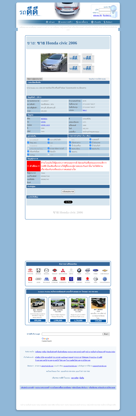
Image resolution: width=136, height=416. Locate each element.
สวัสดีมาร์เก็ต (39, 357)
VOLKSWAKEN (105, 282)
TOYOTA (30, 274)
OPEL (95, 282)
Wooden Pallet (110, 352)
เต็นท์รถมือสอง (62, 352)
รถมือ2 (44, 352)
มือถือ (82, 378)
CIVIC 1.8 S (45, 125)
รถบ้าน (87, 352)
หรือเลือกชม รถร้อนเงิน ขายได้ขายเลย (102, 387)
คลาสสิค (74, 378)
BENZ (71, 274)
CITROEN (55, 282)
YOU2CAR (77, 357)
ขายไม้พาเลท (85, 360)
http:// (85, 110)
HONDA (44, 119)
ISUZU (30, 282)
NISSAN (54, 274)
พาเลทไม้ (56, 360)
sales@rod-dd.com (47, 366)
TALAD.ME (57, 357)
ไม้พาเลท (62, 360)
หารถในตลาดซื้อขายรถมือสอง (60, 387)
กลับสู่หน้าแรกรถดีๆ (27, 387)
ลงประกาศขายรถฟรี (42, 387)
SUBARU (79, 282)
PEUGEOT (71, 282)
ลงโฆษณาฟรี (100, 352)
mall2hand (64, 357)
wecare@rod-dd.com (70, 366)
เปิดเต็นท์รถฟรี (52, 352)
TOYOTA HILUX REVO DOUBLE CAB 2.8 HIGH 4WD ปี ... (37, 315)
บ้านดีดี (99, 357)
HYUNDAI (46, 282)
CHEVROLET (104, 274)
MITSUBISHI (63, 274)
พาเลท (50, 360)
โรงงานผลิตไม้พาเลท (73, 360)
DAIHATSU (63, 282)
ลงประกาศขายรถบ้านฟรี (76, 352)
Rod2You (93, 357)
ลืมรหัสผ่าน (107, 15)
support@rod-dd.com (100, 366)
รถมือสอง (38, 352)
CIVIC (43, 122)
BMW (79, 274)
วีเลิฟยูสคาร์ (86, 357)
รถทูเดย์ (70, 357)
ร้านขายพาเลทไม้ (41, 360)
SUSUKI (87, 282)
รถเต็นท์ (93, 352)
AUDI (38, 282)
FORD (95, 274)
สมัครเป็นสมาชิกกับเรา (80, 387)
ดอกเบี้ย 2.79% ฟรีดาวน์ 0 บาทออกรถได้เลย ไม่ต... (98, 316)
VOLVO (87, 274)
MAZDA (46, 274)
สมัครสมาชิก (97, 15)
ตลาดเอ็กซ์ (48, 357)
